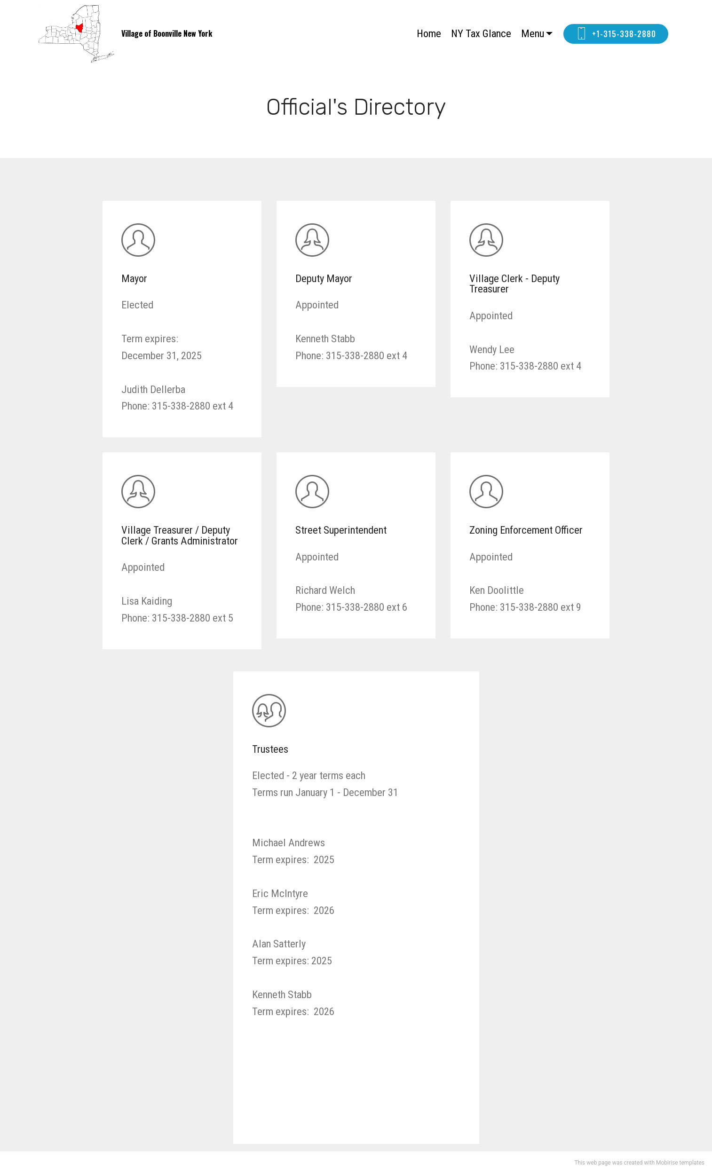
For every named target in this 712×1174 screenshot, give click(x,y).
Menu (532, 33)
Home (429, 33)
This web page (592, 1162)
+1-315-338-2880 (616, 34)
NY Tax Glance (481, 33)
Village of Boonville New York (166, 33)
